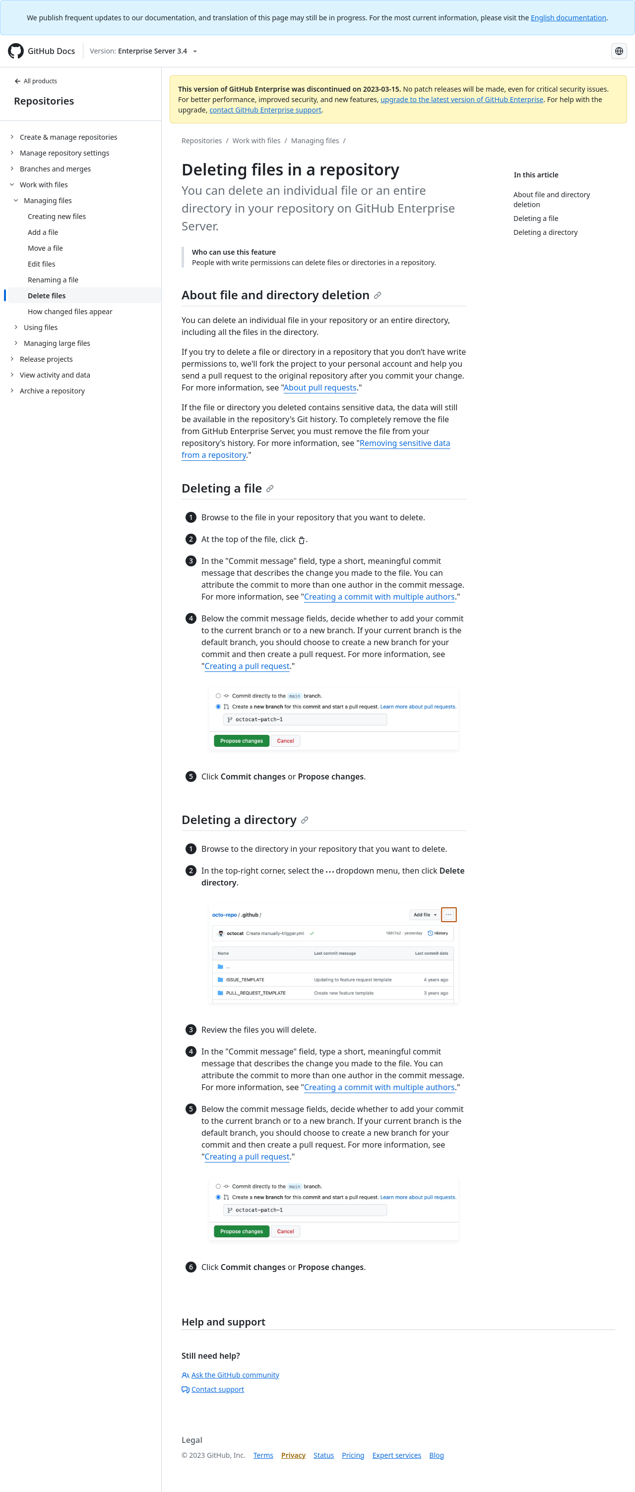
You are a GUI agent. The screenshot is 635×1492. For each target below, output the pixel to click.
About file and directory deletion (281, 294)
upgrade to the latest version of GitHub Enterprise (462, 99)
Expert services (397, 1455)
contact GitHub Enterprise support (265, 109)
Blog (436, 1455)
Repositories (44, 101)
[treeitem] (84, 137)
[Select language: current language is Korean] (619, 51)
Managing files (315, 140)
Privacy (293, 1455)
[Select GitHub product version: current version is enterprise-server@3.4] (143, 51)
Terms (263, 1455)
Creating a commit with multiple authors (379, 596)
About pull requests (320, 387)
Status (324, 1455)
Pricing (353, 1455)
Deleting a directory (245, 819)
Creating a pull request (247, 666)
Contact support (213, 1389)
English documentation (568, 17)
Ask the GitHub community (230, 1375)
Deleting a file (228, 488)
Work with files (257, 140)
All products (35, 81)
